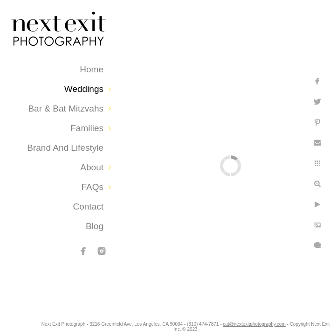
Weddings (83, 89)
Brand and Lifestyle (65, 148)
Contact (88, 206)
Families (86, 128)
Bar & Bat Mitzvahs (65, 108)
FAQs (92, 187)
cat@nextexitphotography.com (295, 324)
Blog (94, 226)
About (91, 167)
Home (91, 69)
